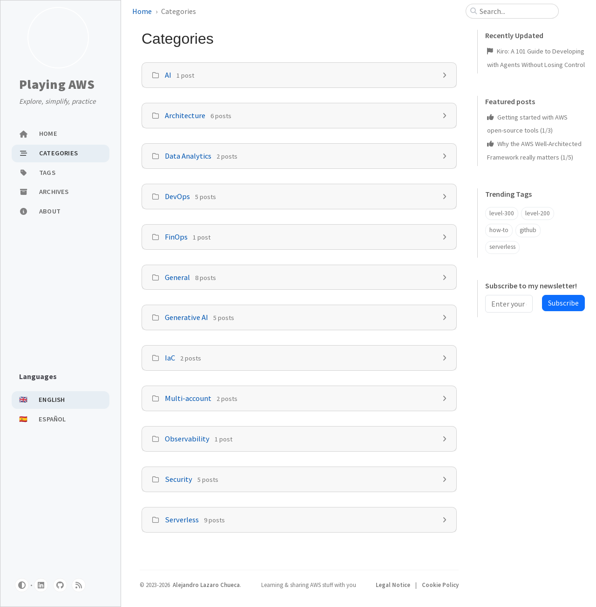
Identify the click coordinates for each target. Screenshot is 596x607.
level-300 (501, 213)
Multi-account (188, 398)
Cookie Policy (440, 584)
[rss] (78, 585)
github (528, 230)
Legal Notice (394, 584)
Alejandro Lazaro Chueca (206, 584)
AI (168, 75)
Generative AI (186, 317)
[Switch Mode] (21, 585)
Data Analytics (188, 155)
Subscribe (563, 302)
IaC (170, 357)
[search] (516, 11)
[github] (60, 585)
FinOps (176, 236)
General (177, 277)
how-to (498, 230)
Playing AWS (57, 85)
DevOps (177, 196)
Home (142, 11)
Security (178, 479)
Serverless (182, 519)
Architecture (185, 115)
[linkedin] (40, 585)
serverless (502, 247)
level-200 (537, 213)
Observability (187, 438)
